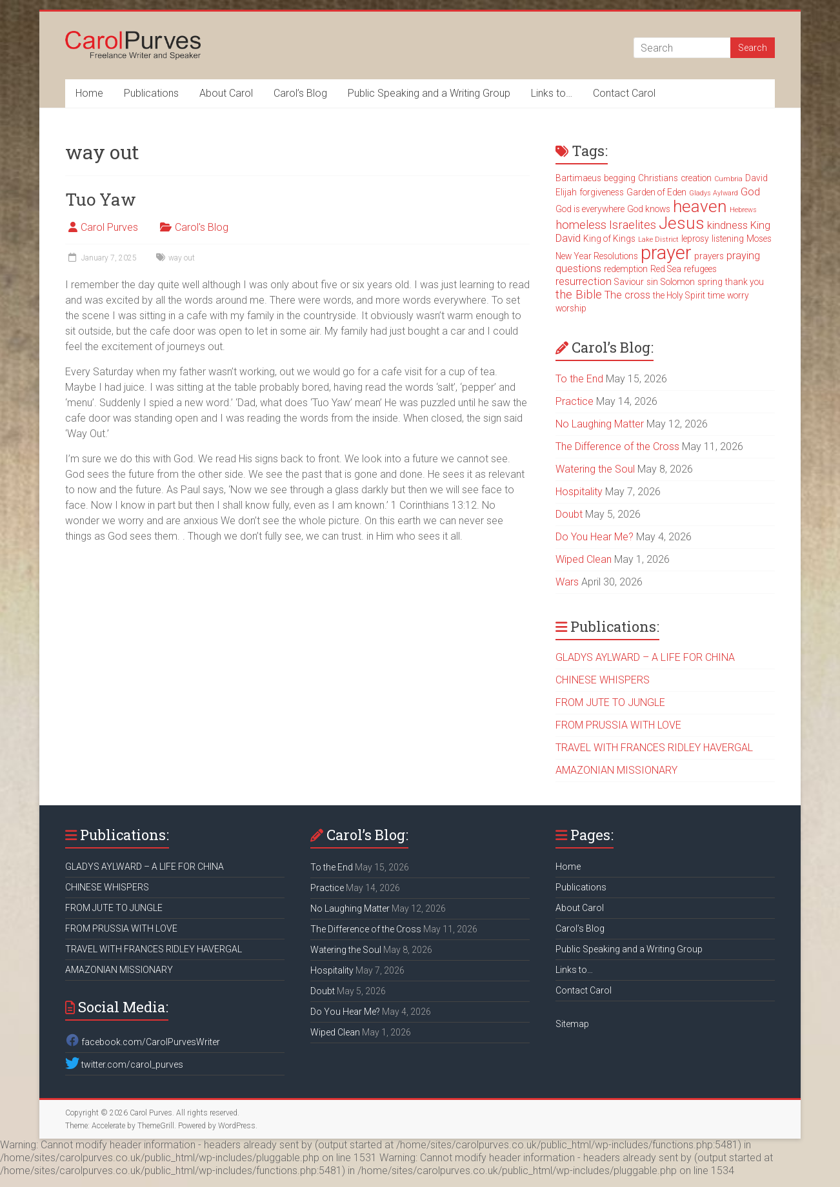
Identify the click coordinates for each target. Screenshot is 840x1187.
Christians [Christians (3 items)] (658, 178)
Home (89, 93)
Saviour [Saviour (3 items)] (629, 282)
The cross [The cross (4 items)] (627, 295)
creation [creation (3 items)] (696, 178)
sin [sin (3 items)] (652, 282)
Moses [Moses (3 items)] (759, 238)
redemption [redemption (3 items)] (626, 269)
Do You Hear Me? (594, 537)
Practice (574, 401)
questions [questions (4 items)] (578, 268)
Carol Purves (109, 227)
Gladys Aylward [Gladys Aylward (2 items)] (713, 193)
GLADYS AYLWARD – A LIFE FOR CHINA (645, 657)
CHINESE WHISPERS (602, 680)
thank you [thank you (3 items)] (744, 282)
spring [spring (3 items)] (710, 282)
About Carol (226, 93)
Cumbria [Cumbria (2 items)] (728, 179)
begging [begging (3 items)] (619, 178)
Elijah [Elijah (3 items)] (566, 192)
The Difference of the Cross (617, 446)
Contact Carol (624, 93)
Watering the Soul (595, 469)
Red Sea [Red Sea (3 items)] (665, 269)
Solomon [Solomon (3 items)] (678, 282)
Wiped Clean (583, 559)
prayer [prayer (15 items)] (666, 253)
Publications (151, 93)
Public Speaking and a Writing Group (429, 93)
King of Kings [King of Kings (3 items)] (609, 238)
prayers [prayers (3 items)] (709, 256)
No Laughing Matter (599, 424)
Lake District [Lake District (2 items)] (658, 239)
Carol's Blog (201, 227)
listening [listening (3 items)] (728, 238)
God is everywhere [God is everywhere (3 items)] (590, 209)
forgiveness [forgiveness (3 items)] (601, 192)
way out (181, 257)
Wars (567, 582)
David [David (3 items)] (756, 178)
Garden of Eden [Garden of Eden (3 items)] (656, 192)
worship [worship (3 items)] (570, 308)
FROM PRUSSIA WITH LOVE (618, 725)
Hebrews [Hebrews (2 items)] (743, 210)
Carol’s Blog (300, 93)
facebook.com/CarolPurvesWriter (142, 1042)
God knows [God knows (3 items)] (648, 209)
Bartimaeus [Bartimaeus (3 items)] (578, 178)
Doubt (569, 514)
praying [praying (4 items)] (743, 256)
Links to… (551, 93)
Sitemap (572, 1024)
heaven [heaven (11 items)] (700, 206)
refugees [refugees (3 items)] (700, 269)
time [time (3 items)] (716, 295)
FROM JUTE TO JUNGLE (610, 702)
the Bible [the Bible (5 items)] (578, 295)
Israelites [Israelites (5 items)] (632, 225)
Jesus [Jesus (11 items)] (682, 223)
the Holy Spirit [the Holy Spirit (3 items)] (679, 295)
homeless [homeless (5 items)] (580, 225)
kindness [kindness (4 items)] (727, 225)
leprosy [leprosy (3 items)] (695, 238)
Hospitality (579, 492)
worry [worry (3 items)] (738, 295)
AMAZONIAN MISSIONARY (616, 770)
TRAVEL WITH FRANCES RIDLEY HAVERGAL (654, 747)
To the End (579, 379)
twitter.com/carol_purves (124, 1064)
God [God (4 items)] (750, 192)
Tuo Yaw (100, 199)
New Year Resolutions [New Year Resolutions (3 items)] (596, 256)
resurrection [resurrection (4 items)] (583, 281)
